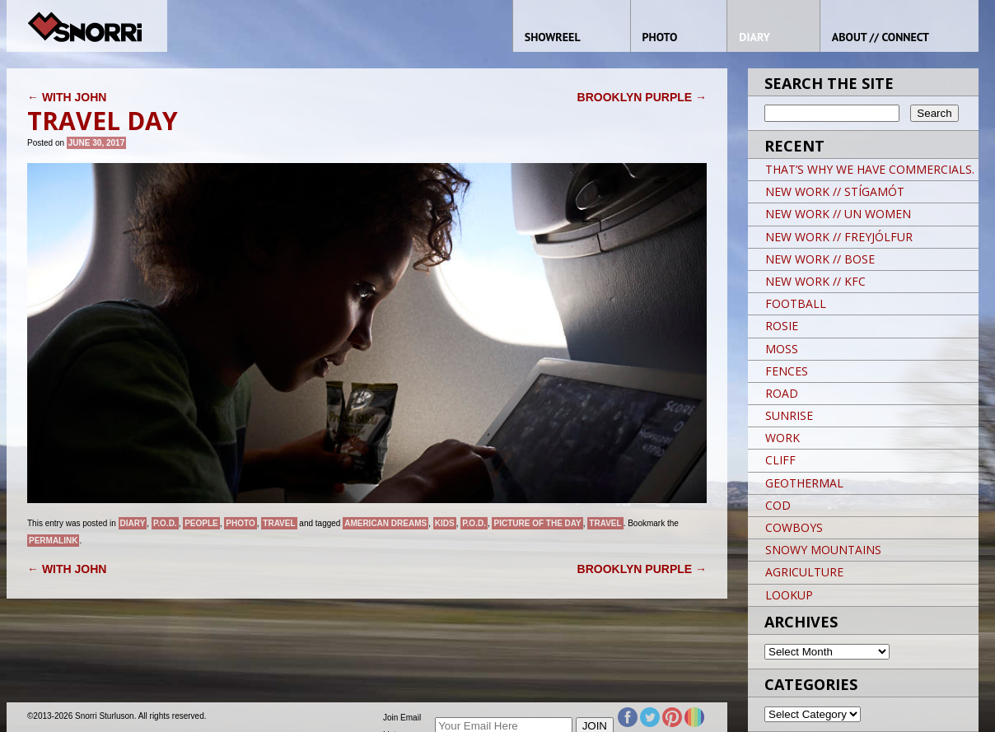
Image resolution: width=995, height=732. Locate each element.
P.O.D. (165, 523)
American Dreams (385, 523)
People (201, 523)
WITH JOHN (66, 97)
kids (445, 523)
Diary (133, 523)
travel (605, 523)
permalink (53, 540)
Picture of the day (537, 523)
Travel (279, 523)
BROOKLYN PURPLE (642, 97)
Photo (240, 523)
